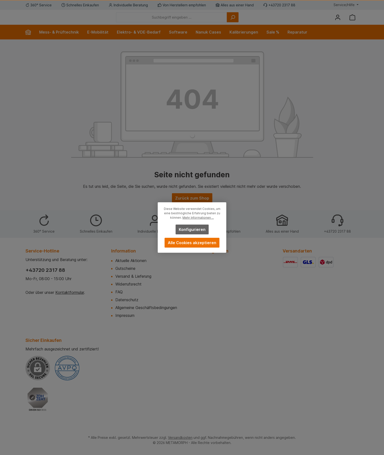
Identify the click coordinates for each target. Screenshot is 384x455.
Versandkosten (180, 437)
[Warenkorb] (352, 21)
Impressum (124, 315)
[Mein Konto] (338, 21)
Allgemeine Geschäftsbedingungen (146, 307)
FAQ (119, 291)
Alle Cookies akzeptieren (192, 242)
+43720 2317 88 (45, 270)
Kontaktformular (69, 292)
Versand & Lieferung (133, 276)
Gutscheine (125, 268)
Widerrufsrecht (128, 284)
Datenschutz (126, 299)
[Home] (30, 39)
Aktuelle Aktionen (130, 260)
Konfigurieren (192, 229)
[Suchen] (259, 21)
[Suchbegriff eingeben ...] (198, 21)
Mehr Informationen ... (198, 217)
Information (123, 250)
